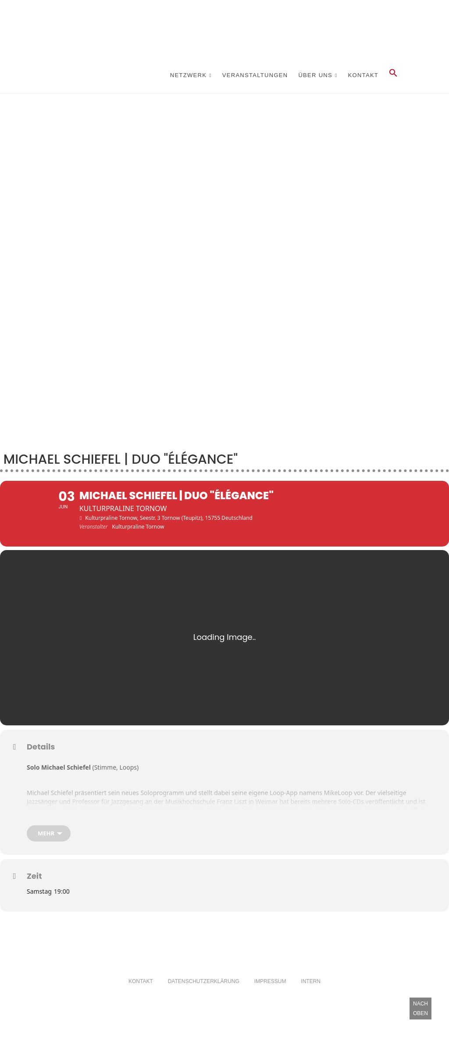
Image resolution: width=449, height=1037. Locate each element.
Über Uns (315, 75)
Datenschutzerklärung (203, 995)
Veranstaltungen (255, 75)
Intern (311, 995)
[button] (393, 75)
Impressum (270, 995)
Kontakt (363, 75)
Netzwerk (188, 75)
